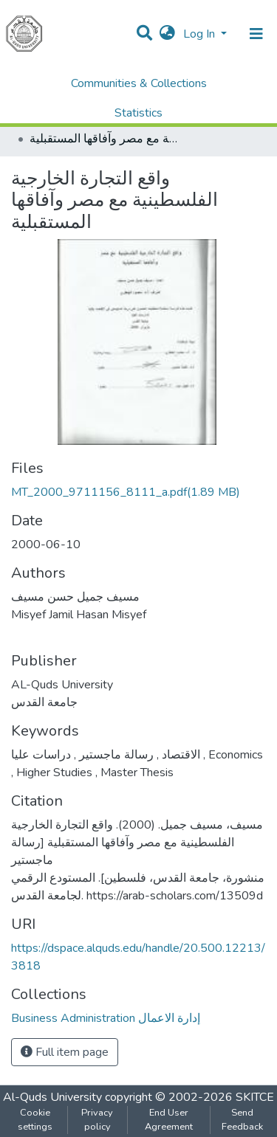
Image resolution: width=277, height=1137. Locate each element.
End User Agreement (169, 1119)
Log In (200, 34)
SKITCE (255, 1097)
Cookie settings (35, 1119)
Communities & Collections (139, 83)
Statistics (138, 113)
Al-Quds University (52, 1097)
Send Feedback (242, 1119)
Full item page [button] (65, 1052)
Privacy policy (97, 1119)
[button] (167, 34)
